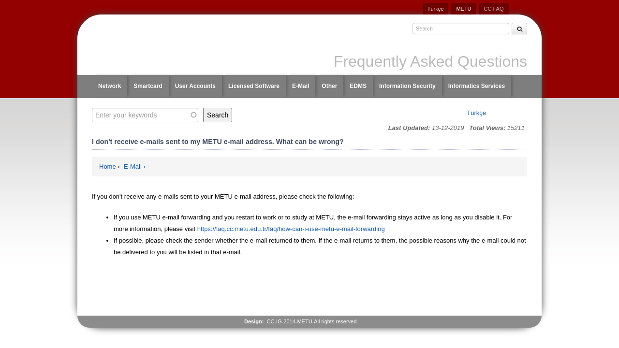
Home (107, 166)
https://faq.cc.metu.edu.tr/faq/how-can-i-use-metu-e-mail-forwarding (292, 228)
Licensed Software (254, 86)
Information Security (407, 86)
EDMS (358, 86)
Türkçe (435, 9)
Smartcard (147, 86)
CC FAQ (494, 9)
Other (329, 86)
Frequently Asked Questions (430, 61)
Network (109, 86)
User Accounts (195, 86)
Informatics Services (476, 86)
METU (463, 9)
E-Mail (300, 86)
